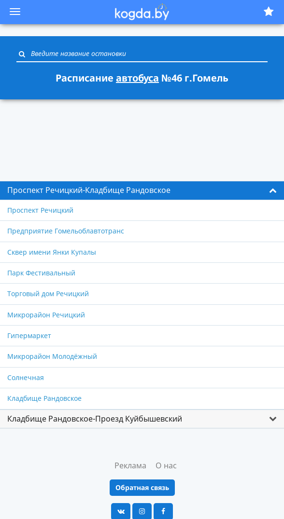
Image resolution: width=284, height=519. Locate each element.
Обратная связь (142, 487)
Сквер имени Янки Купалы (51, 252)
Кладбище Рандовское (44, 398)
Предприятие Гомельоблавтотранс (65, 230)
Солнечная (25, 377)
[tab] (142, 190)
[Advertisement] (142, 134)
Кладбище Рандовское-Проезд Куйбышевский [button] (94, 418)
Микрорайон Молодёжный (52, 356)
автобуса (137, 77)
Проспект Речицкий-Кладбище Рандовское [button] (88, 190)
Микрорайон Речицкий (46, 314)
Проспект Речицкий (40, 210)
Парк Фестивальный (41, 272)
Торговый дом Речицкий (48, 293)
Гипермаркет (29, 335)
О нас (166, 465)
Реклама (130, 465)
